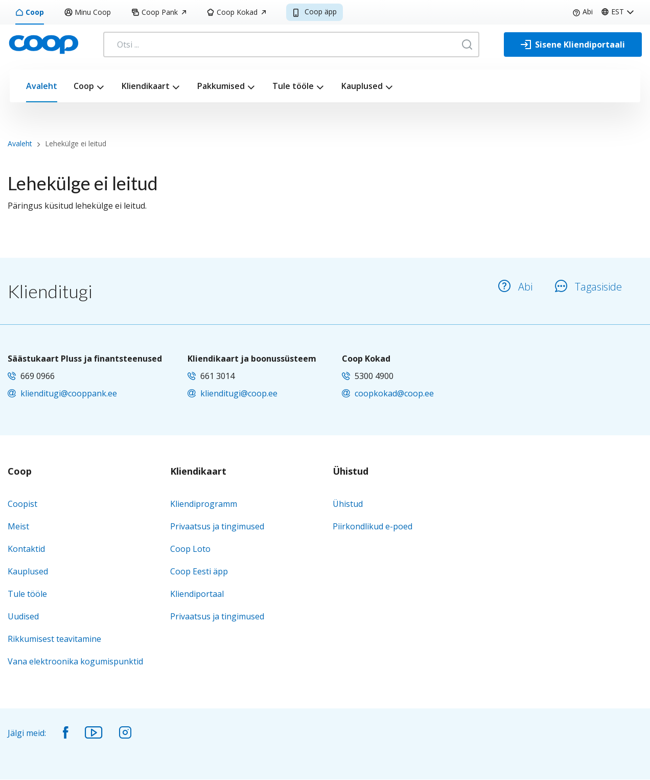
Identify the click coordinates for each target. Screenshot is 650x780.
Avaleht (41, 86)
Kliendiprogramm (203, 503)
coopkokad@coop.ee (394, 393)
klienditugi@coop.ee (238, 393)
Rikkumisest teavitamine (54, 638)
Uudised (23, 616)
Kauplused (362, 86)
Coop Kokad (236, 12)
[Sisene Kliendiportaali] (573, 44)
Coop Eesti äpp (199, 571)
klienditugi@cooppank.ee (68, 393)
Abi (582, 11)
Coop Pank (158, 12)
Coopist (22, 503)
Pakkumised (221, 86)
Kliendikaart (146, 86)
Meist (18, 526)
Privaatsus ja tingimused (217, 526)
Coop (29, 12)
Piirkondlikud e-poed (372, 526)
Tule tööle (293, 86)
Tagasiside (588, 287)
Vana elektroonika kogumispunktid (75, 661)
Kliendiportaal (197, 593)
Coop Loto (190, 548)
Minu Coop (87, 12)
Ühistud (350, 471)
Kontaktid (26, 548)
